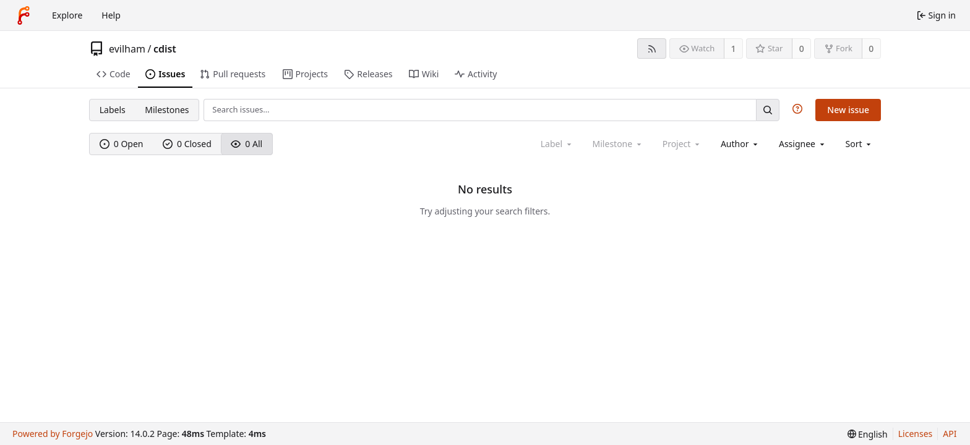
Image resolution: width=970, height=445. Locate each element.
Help (111, 15)
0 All (246, 144)
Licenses (915, 433)
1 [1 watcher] (733, 48)
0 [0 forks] (871, 48)
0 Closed (187, 144)
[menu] (860, 143)
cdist (164, 49)
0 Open (122, 144)
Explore (67, 15)
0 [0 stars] (801, 48)
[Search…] (767, 110)
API (949, 433)
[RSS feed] (651, 48)
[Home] (23, 15)
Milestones (167, 110)
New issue (848, 110)
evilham (127, 49)
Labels (113, 110)
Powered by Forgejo (52, 433)
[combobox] (740, 143)
